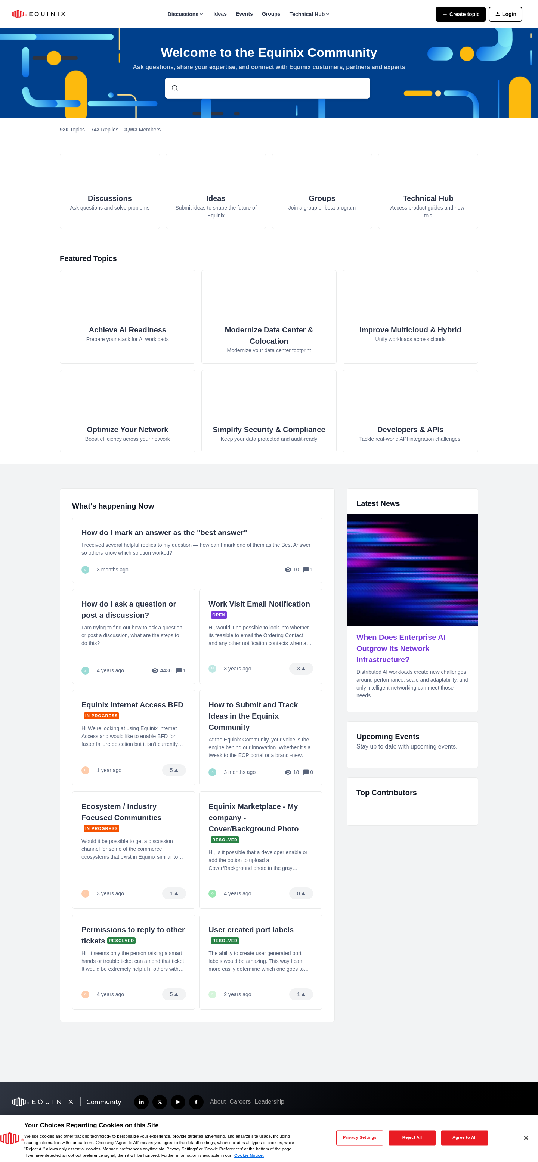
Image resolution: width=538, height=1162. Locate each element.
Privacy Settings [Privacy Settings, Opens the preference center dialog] (360, 1137)
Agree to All (464, 1137)
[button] (461, 14)
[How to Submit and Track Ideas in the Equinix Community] (260, 737)
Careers (240, 1102)
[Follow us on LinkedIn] (141, 1102)
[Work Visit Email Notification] (260, 636)
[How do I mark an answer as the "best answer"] (197, 550)
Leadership (269, 1102)
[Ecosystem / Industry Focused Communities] (133, 850)
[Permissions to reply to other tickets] (133, 962)
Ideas (220, 14)
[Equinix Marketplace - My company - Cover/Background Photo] (260, 850)
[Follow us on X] (159, 1102)
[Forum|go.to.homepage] (38, 14)
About (218, 1102)
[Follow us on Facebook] (196, 1102)
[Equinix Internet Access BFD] (133, 737)
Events (244, 14)
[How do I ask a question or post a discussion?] (133, 636)
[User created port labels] (260, 962)
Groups (271, 14)
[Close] (526, 1138)
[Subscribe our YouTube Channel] (178, 1102)
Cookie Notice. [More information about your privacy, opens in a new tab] (249, 1155)
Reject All (412, 1137)
